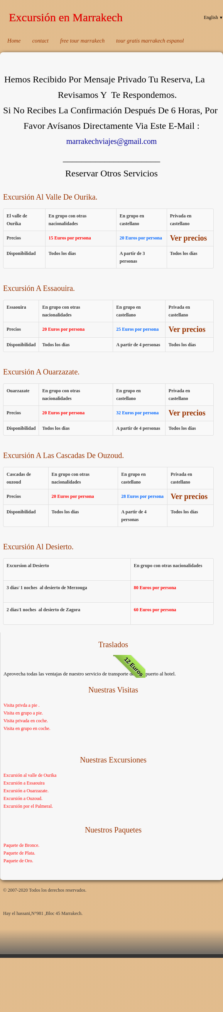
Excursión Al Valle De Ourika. (50, 197)
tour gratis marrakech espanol (150, 41)
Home (13, 41)
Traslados (113, 644)
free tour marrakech (82, 41)
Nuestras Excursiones (113, 760)
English (213, 17)
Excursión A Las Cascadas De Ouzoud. (63, 455)
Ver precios (188, 238)
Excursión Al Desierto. (38, 546)
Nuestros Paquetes (113, 830)
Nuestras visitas (113, 689)
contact (40, 41)
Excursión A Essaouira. (39, 288)
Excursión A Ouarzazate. (41, 372)
